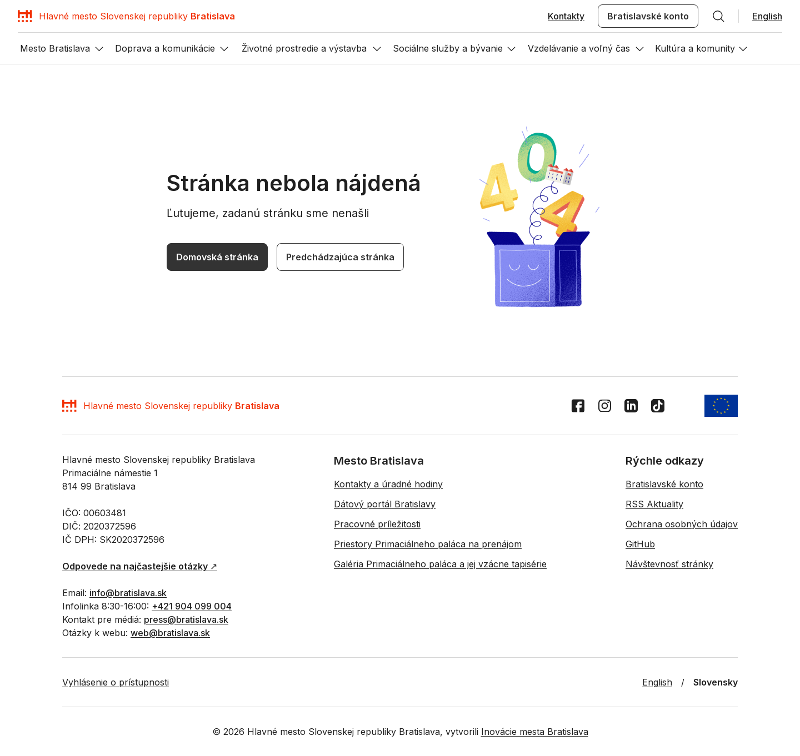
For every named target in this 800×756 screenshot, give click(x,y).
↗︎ (71, 684)
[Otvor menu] (15, 466)
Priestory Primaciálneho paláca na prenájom (337, 750)
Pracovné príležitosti (221, 750)
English (18, 51)
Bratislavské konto (71, 41)
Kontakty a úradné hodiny (50, 750)
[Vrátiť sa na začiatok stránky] (15, 569)
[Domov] (94, 25)
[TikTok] (52, 603)
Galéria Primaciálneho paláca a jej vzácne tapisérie (505, 750)
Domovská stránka (37, 553)
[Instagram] (25, 603)
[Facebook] (11, 603)
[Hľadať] (110, 41)
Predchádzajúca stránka (115, 554)
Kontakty (21, 41)
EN (10, 436)
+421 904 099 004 (204, 703)
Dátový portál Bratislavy (141, 750)
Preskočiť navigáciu (41, 10)
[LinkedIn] (39, 603)
